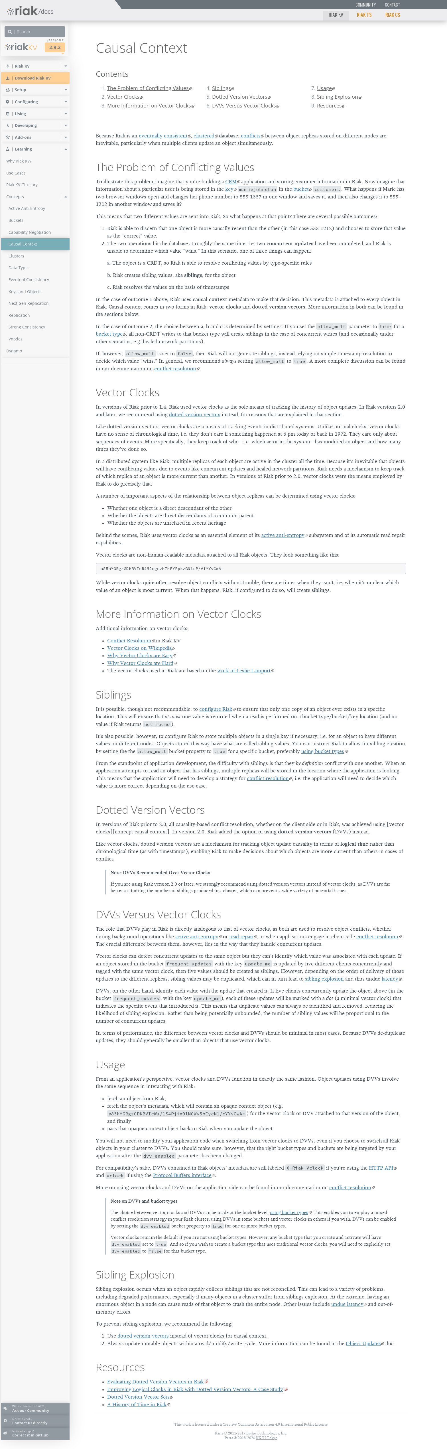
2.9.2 (58, 47)
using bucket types (322, 751)
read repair (241, 936)
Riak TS (364, 14)
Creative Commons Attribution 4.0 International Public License (275, 1424)
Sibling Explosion (337, 96)
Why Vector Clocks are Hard (140, 663)
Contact (392, 5)
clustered (204, 136)
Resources (329, 105)
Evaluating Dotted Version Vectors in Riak (155, 1382)
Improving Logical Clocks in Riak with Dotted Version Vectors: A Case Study (195, 1389)
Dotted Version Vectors (239, 96)
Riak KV (336, 14)
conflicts (251, 136)
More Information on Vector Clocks (149, 105)
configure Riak (215, 709)
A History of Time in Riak (136, 1404)
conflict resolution (175, 369)
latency (390, 979)
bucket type (109, 334)
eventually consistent (163, 136)
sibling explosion (324, 979)
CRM (231, 181)
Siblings (221, 88)
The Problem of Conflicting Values (148, 88)
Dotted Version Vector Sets (138, 1397)
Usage (324, 88)
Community (365, 5)
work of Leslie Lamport (244, 670)
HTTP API (381, 1168)
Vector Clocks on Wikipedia (139, 648)
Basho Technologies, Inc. (266, 1433)
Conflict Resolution (129, 641)
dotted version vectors (194, 414)
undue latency (347, 1304)
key (229, 189)
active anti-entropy (282, 535)
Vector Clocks (123, 96)
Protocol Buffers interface (182, 1175)
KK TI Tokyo (266, 1438)
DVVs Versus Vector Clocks (244, 105)
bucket (301, 189)
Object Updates (363, 1343)
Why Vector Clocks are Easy (139, 655)
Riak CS (392, 14)
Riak (24, 47)
